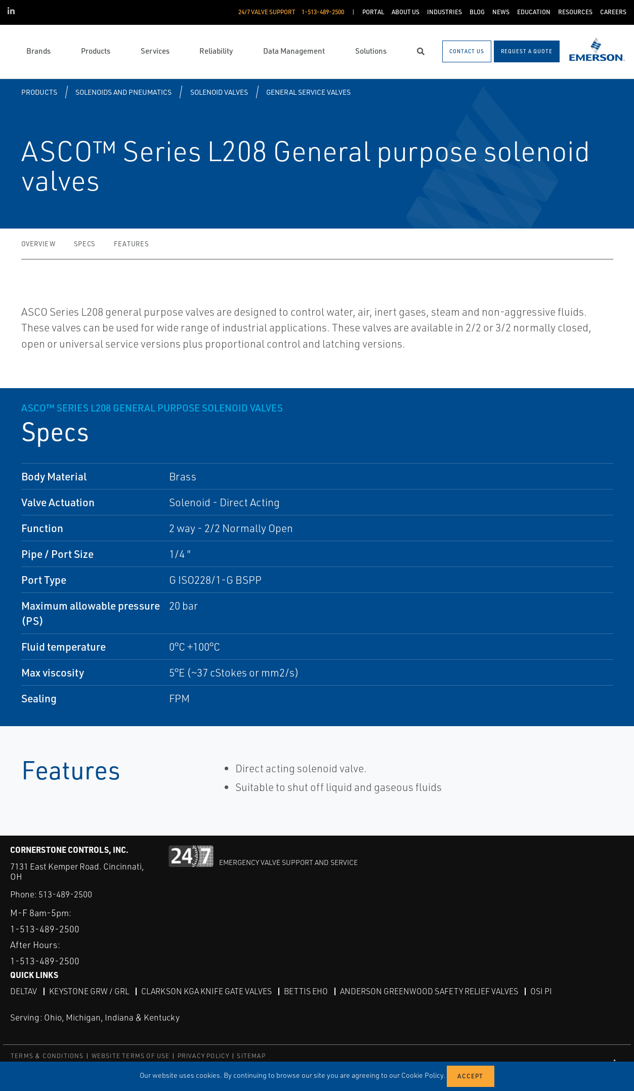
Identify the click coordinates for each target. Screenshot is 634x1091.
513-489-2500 (65, 894)
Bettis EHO (306, 991)
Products (39, 92)
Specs (85, 244)
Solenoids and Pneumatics (123, 92)
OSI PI (541, 991)
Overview (38, 244)
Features (131, 244)
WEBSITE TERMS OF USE (131, 1055)
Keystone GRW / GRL (89, 991)
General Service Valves (308, 92)
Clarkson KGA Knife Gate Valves (206, 991)
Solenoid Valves (219, 92)
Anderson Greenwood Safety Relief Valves (429, 991)
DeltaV (23, 991)
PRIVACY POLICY (204, 1055)
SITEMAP (251, 1055)
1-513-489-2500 (44, 928)
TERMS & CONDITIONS (47, 1055)
